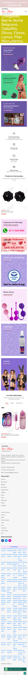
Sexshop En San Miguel (15, 550)
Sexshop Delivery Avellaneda (3, 617)
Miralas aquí (6, 363)
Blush (7, 403)
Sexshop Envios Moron (25, 550)
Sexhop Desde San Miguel (9, 636)
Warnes (3, 503)
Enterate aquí (7, 260)
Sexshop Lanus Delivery (3, 581)
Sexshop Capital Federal (15, 617)
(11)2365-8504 (10, 467)
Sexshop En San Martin (20, 550)
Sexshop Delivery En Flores (20, 602)
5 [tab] (15, 40)
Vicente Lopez (4, 530)
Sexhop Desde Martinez (20, 636)
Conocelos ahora (7, 110)
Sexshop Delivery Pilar (15, 589)
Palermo (3, 479)
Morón (2, 517)
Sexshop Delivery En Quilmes (3, 602)
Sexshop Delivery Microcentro (4, 596)
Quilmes (3, 515)
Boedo (2, 495)
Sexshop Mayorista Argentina (15, 596)
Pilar (2, 533)
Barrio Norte (4, 482)
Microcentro (4, 487)
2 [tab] (11, 40)
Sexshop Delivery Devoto (9, 610)
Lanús (2, 522)
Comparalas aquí (7, 294)
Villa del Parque (4, 489)
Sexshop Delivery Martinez (9, 596)
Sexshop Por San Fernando (20, 652)
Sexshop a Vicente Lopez (3, 629)
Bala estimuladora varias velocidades (10, 435)
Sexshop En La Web (20, 569)
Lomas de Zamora (5, 512)
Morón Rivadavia (5, 520)
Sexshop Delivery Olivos (25, 589)
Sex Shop (15, 650)
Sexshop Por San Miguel (15, 657)
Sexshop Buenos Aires (3, 623)
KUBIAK (7, 210)
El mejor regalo (7, 242)
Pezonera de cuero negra (7, 211)
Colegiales (3, 505)
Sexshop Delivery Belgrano (15, 610)
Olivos (2, 525)
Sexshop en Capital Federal (4, 575)
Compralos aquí (7, 329)
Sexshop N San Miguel (20, 617)
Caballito (3, 492)
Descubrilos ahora (8, 54)
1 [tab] (10, 40)
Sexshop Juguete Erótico (15, 564)
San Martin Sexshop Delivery (3, 657)
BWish (12, 403)
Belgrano (3, 484)
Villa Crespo (4, 500)
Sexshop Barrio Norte (20, 623)
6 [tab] (16, 40)
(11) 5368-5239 (10, 470)
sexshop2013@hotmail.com (11, 472)
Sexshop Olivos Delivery (15, 623)
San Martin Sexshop (20, 657)
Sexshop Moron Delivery (25, 610)
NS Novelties (19, 403)
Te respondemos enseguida (10, 225)
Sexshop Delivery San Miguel (3, 589)
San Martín (3, 528)
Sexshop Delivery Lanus (20, 596)
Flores (2, 497)
